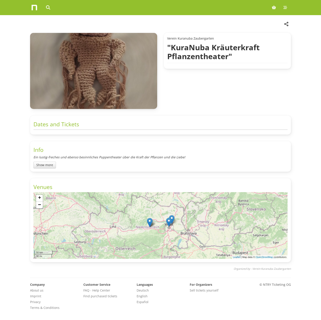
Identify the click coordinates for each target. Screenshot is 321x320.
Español (142, 302)
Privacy (35, 302)
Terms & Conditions (45, 308)
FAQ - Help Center (96, 290)
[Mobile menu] (285, 7)
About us (36, 290)
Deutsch (143, 290)
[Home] (34, 7)
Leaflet (236, 257)
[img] (160, 225)
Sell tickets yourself (204, 290)
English (142, 296)
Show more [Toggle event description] (44, 165)
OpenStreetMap (264, 257)
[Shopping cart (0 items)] (274, 7)
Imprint (35, 296)
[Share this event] (286, 24)
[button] (149, 222)
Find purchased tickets (100, 296)
